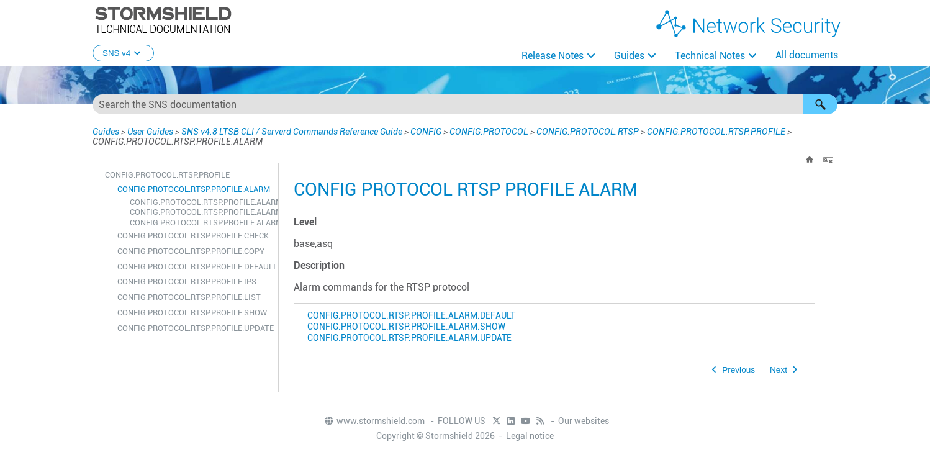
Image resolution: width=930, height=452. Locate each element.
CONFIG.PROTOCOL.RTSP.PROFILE (716, 132)
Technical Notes (710, 55)
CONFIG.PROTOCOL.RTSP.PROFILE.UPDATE (194, 328)
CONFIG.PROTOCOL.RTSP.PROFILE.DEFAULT (194, 266)
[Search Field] (465, 104)
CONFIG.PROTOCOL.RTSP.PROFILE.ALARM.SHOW (201, 212)
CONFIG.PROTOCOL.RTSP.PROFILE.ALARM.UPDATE (201, 222)
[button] (820, 104)
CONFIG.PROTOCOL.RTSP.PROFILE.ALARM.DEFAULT (201, 202)
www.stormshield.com (374, 421)
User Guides (150, 132)
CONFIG (425, 132)
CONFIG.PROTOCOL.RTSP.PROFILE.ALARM (193, 189)
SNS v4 (123, 53)
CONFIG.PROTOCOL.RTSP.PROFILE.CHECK (193, 235)
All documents (806, 55)
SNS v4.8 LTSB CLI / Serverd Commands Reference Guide (291, 132)
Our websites (583, 421)
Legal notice (530, 436)
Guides (629, 55)
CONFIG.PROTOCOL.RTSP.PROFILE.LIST (189, 297)
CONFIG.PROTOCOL (488, 132)
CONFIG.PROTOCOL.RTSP (587, 132)
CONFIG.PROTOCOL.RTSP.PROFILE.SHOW (192, 312)
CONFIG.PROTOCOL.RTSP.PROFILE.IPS (186, 281)
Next (778, 369)
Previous (738, 369)
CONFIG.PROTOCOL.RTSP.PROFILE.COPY (190, 251)
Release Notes (552, 55)
